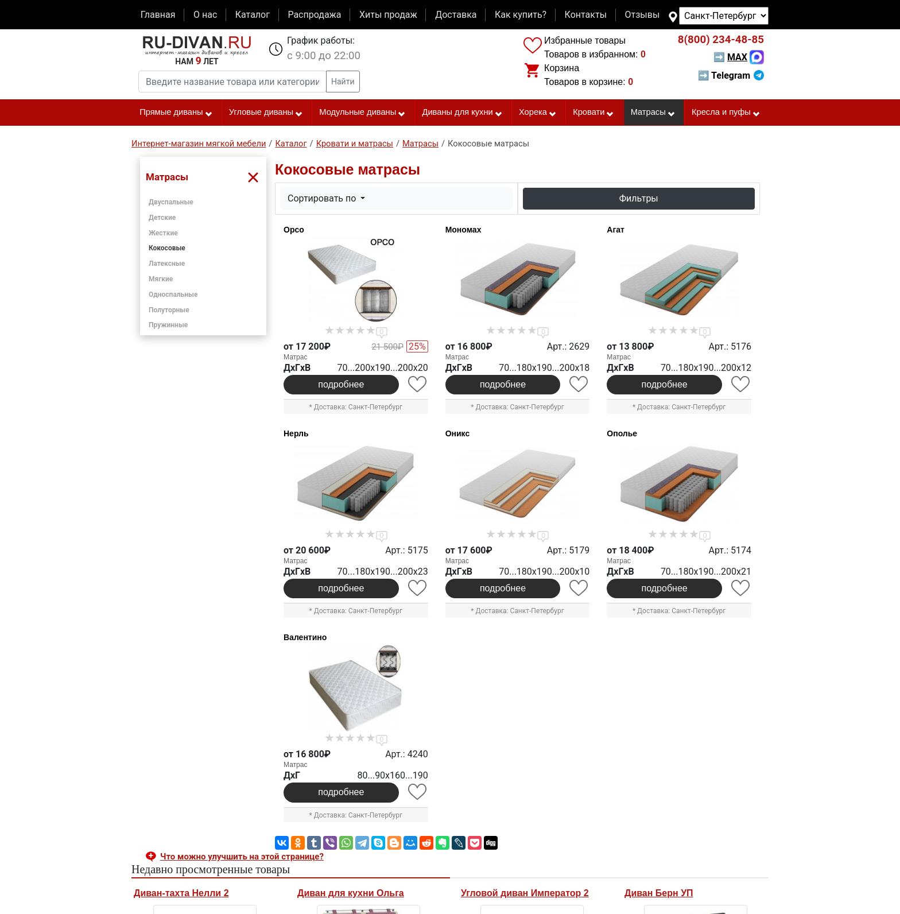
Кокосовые (167, 248)
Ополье (622, 433)
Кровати (593, 112)
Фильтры (638, 198)
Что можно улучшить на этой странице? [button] (242, 856)
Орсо (294, 229)
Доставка (455, 14)
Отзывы (642, 14)
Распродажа (314, 14)
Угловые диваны (266, 112)
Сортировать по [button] (323, 198)
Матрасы (653, 112)
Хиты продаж (388, 14)
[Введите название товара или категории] (232, 81)
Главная (158, 14)
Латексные (167, 264)
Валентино (305, 637)
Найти (343, 81)
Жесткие (163, 233)
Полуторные (169, 310)
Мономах (463, 229)
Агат (615, 229)
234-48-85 (721, 39)
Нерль (296, 433)
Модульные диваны (362, 112)
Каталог (252, 14)
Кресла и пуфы (726, 112)
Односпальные (173, 295)
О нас (205, 14)
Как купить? (520, 14)
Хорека (538, 112)
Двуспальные (171, 202)
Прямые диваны (175, 112)
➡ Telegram (731, 75)
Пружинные (168, 325)
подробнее (341, 384)
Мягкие (161, 279)
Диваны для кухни (462, 112)
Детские (162, 218)
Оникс (457, 433)
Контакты (586, 14)
